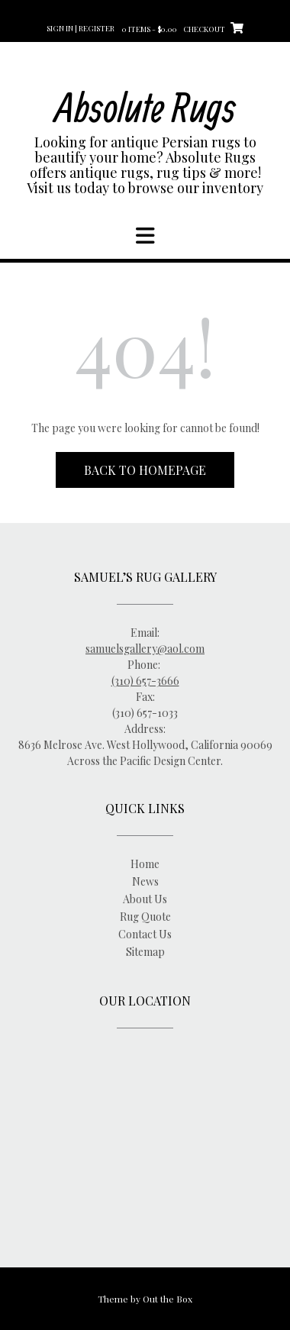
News (145, 881)
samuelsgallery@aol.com (145, 648)
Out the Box (167, 1299)
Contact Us (145, 934)
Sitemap (145, 951)
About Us (145, 899)
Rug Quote (145, 916)
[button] (145, 236)
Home (145, 864)
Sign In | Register (80, 28)
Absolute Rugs (145, 106)
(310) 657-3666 (145, 680)
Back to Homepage (145, 470)
